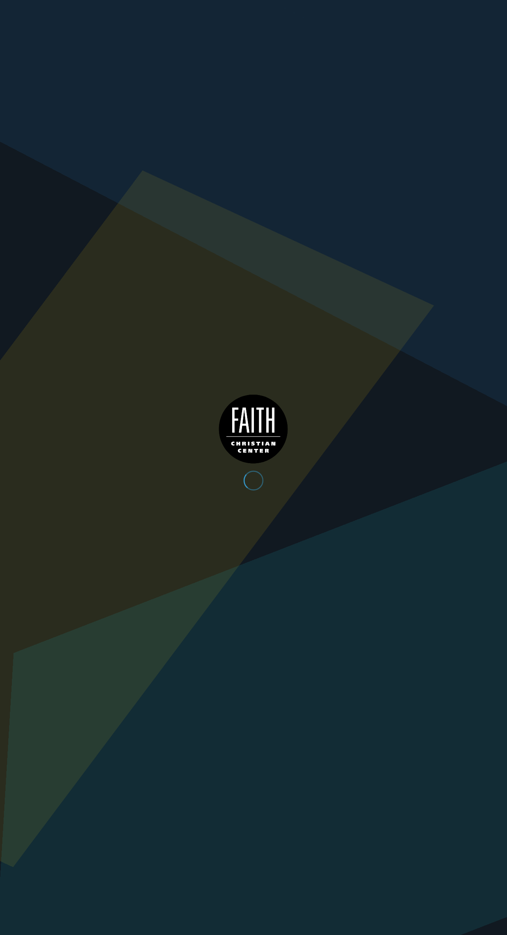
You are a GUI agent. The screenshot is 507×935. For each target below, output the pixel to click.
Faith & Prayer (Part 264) (82, 424)
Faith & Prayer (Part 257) (420, 557)
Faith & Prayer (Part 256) (82, 680)
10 (312, 730)
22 (334, 730)
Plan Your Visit (425, 26)
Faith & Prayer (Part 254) (307, 680)
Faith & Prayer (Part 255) (195, 680)
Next (369, 731)
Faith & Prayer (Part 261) (420, 424)
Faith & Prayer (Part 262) (307, 424)
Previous (138, 731)
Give (404, 8)
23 (352, 730)
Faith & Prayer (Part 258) (307, 557)
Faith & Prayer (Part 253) (420, 680)
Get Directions (112, 826)
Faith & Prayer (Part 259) (195, 557)
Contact (443, 8)
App (371, 8)
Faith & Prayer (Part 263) (195, 424)
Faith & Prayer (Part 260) (82, 557)
